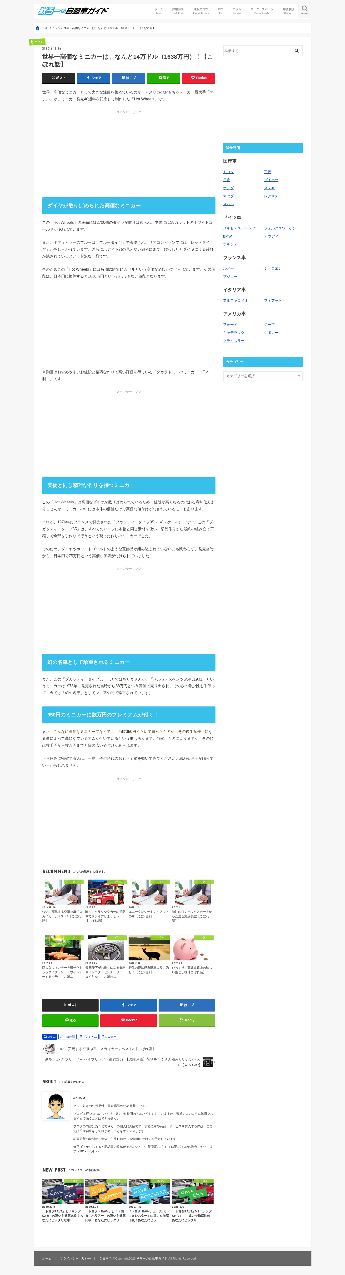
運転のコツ (201, 11)
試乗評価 (178, 11)
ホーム (158, 11)
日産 (226, 180)
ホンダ (228, 188)
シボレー (271, 331)
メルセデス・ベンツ (239, 228)
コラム (237, 11)
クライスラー (234, 339)
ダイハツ (271, 180)
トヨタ (228, 172)
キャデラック (234, 331)
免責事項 (105, 1259)
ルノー (228, 268)
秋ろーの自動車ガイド (150, 1259)
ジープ (269, 324)
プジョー (230, 275)
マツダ (228, 196)
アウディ (271, 236)
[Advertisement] (128, 154)
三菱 (267, 172)
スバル (228, 204)
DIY (220, 11)
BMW (227, 236)
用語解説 (288, 11)
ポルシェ (230, 244)
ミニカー (110, 1038)
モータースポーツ (261, 11)
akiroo (79, 1099)
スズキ (269, 188)
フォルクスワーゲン (280, 228)
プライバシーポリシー (75, 1259)
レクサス (271, 196)
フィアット (273, 300)
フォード (230, 324)
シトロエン (273, 268)
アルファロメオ (235, 300)
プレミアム (90, 1038)
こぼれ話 (69, 1038)
